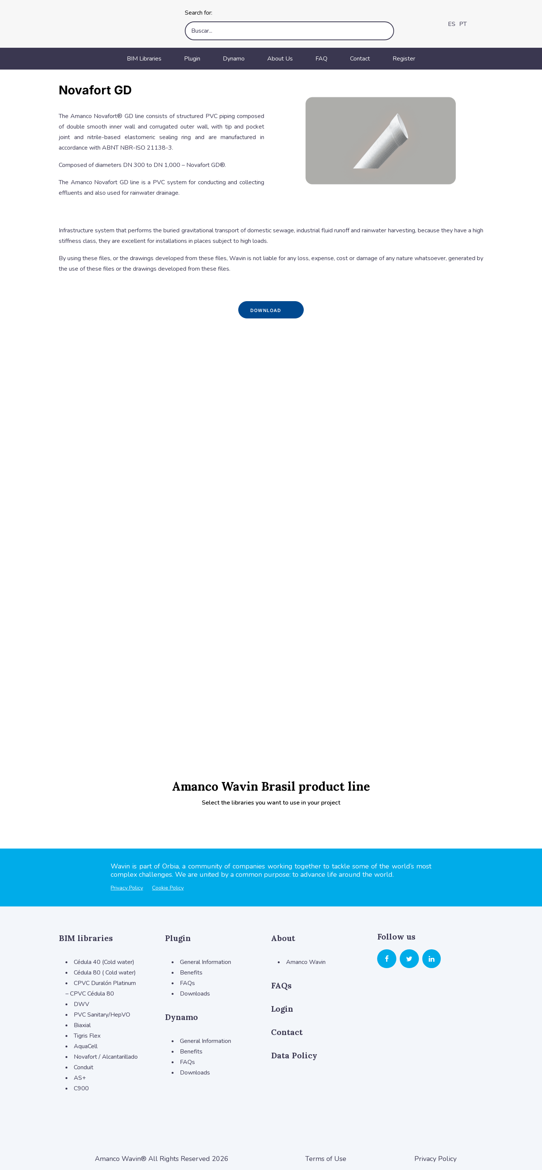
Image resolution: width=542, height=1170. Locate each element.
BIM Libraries (144, 59)
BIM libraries (86, 938)
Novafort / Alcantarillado (106, 1057)
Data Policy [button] (294, 1055)
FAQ (321, 59)
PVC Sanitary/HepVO (102, 1015)
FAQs (187, 983)
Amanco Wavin (306, 962)
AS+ (80, 1078)
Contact (360, 59)
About (283, 938)
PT (463, 24)
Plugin (192, 59)
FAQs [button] (281, 986)
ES (451, 24)
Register (404, 59)
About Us (280, 59)
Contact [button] (287, 1032)
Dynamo (234, 59)
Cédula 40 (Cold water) (104, 962)
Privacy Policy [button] (435, 1158)
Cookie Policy (168, 887)
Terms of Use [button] (325, 1158)
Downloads (195, 994)
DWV (81, 1004)
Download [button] (271, 309)
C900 (81, 1088)
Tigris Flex (87, 1036)
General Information (205, 962)
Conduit (83, 1067)
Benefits (191, 972)
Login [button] (282, 1009)
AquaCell (85, 1046)
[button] (386, 960)
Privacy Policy (127, 887)
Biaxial (82, 1025)
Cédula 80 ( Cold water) (105, 972)
